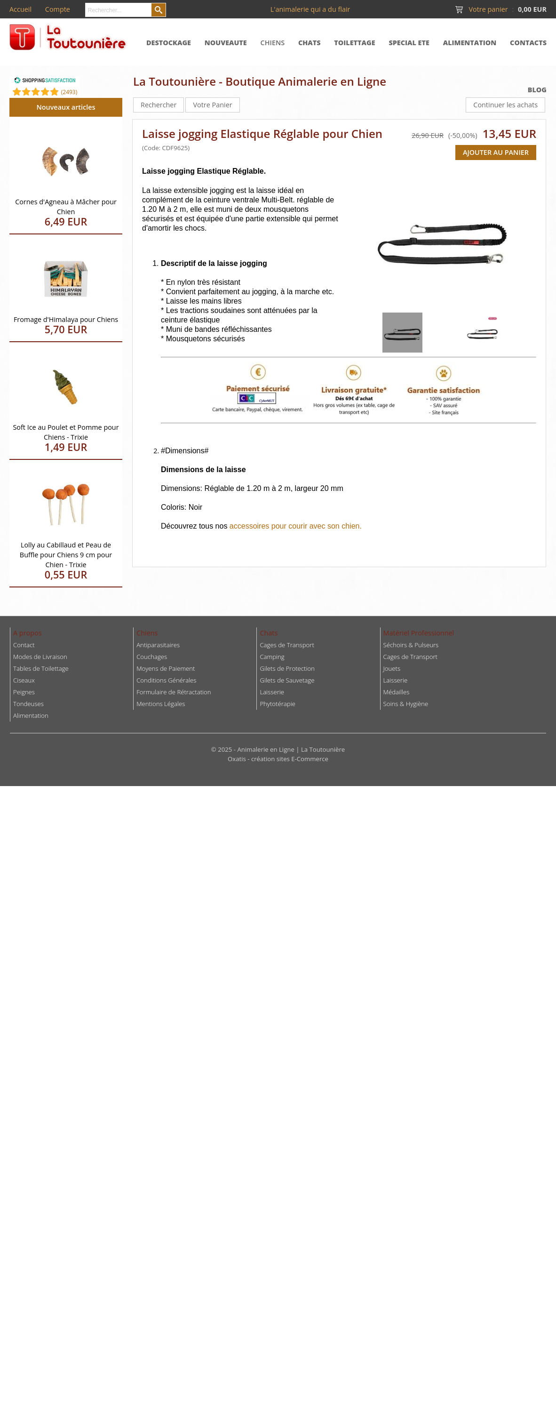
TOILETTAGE (354, 42)
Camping (272, 656)
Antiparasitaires (158, 645)
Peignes (24, 692)
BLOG (537, 89)
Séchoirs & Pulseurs (411, 645)
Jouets (392, 668)
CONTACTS (528, 42)
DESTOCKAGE (168, 42)
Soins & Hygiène (406, 703)
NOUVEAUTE (226, 42)
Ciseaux (24, 680)
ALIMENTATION (470, 42)
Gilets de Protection (287, 668)
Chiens (147, 632)
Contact (24, 645)
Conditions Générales (166, 680)
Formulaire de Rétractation (173, 692)
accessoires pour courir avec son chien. (296, 526)
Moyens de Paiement (165, 668)
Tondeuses (28, 703)
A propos (27, 632)
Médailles (396, 692)
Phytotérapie (277, 703)
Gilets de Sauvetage (287, 680)
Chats (269, 632)
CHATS (309, 42)
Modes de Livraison (40, 656)
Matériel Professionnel (418, 632)
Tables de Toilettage (41, 668)
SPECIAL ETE (409, 42)
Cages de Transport (287, 645)
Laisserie (395, 680)
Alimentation (30, 715)
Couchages (151, 656)
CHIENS (273, 42)
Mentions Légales (160, 703)
